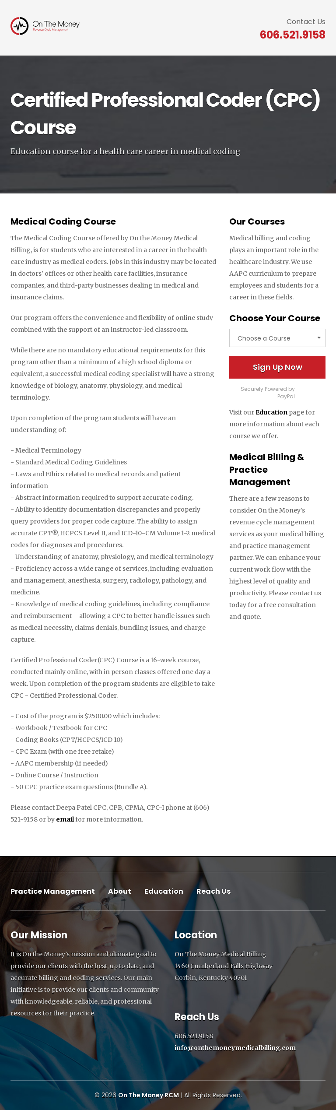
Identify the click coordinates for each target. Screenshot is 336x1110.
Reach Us (213, 891)
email (65, 819)
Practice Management (52, 891)
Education (271, 412)
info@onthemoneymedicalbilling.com (235, 1048)
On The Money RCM (148, 1095)
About (119, 891)
